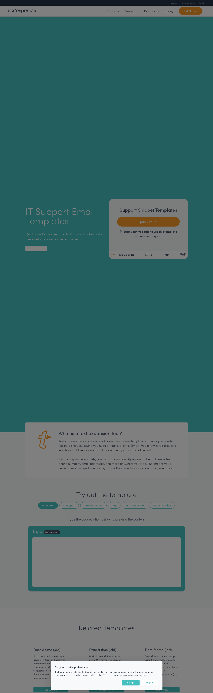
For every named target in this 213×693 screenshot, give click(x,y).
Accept (130, 682)
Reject (149, 682)
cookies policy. (96, 675)
